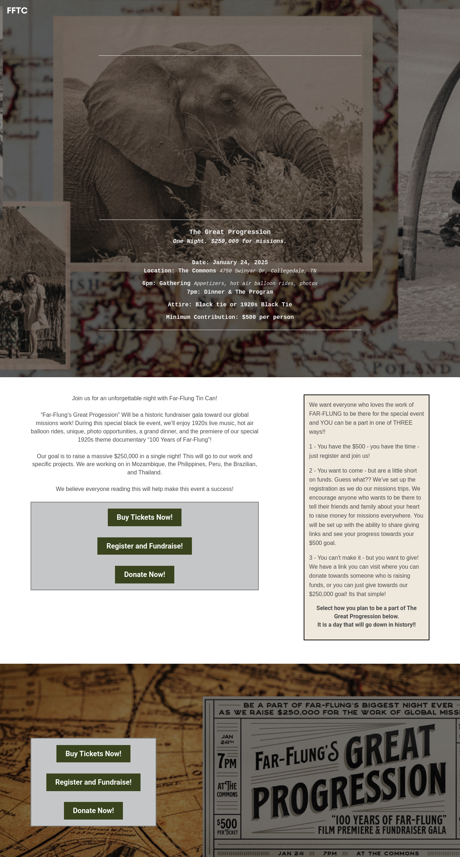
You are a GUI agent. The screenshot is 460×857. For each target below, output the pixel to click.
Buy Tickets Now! (144, 517)
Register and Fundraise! (144, 546)
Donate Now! (144, 574)
